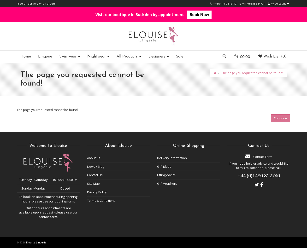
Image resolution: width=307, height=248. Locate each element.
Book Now (199, 14)
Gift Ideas (164, 166)
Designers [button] (158, 56)
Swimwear (69, 56)
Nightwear (98, 56)
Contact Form (258, 157)
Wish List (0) (272, 56)
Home (25, 56)
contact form (48, 217)
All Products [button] (129, 56)
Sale (179, 56)
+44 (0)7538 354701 (252, 3)
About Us (93, 158)
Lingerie (45, 56)
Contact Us (95, 175)
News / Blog (95, 166)
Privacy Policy (97, 192)
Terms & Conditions (101, 200)
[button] (224, 57)
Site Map (93, 183)
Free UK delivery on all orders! (36, 3)
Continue (280, 118)
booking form (64, 201)
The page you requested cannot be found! (252, 73)
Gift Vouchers (167, 183)
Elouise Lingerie (36, 242)
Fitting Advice (166, 175)
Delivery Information (172, 158)
